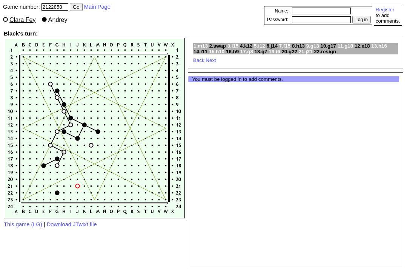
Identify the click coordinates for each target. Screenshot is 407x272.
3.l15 (233, 46)
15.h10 (217, 51)
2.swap (217, 46)
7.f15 (284, 46)
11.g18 (345, 46)
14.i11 (200, 51)
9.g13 (312, 46)
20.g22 (289, 51)
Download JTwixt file (72, 224)
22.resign (325, 51)
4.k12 (246, 46)
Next (211, 60)
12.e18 (362, 46)
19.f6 (274, 51)
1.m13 (201, 46)
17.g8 (246, 51)
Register (385, 9)
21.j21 (306, 51)
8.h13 (298, 46)
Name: (281, 11)
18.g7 (261, 51)
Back (198, 60)
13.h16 (379, 46)
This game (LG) (23, 224)
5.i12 (259, 46)
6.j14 (272, 46)
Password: (277, 19)
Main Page (97, 7)
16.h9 (232, 51)
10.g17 (328, 46)
